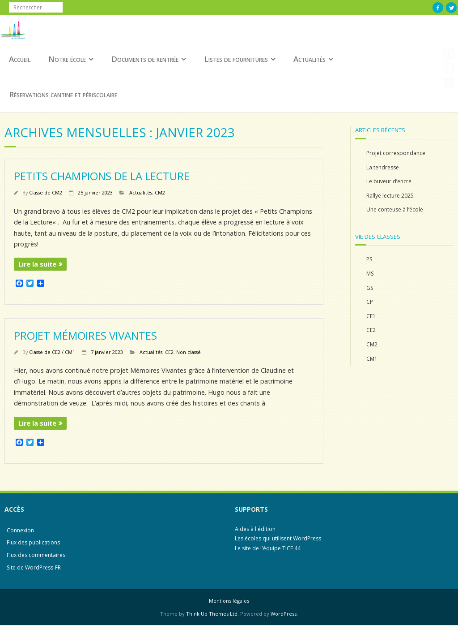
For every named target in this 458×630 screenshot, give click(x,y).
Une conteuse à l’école (394, 209)
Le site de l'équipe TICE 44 (268, 548)
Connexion (20, 530)
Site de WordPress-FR (34, 567)
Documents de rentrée (144, 59)
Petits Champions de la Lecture (102, 175)
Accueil (19, 59)
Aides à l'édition (255, 529)
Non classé (188, 352)
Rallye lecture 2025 (390, 195)
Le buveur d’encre (388, 181)
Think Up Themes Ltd (211, 613)
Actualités (309, 59)
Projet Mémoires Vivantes (85, 335)
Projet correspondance (395, 153)
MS (369, 273)
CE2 (169, 352)
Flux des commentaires (36, 555)
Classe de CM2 (45, 192)
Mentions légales (229, 600)
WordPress (284, 613)
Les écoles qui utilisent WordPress (278, 538)
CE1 (371, 316)
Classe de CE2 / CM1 (52, 352)
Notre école (67, 59)
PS (369, 259)
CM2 (160, 192)
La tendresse (382, 167)
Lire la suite (37, 264)
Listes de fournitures (236, 59)
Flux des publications (33, 542)
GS (369, 288)
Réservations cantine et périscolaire (63, 94)
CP (369, 302)
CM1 (371, 358)
